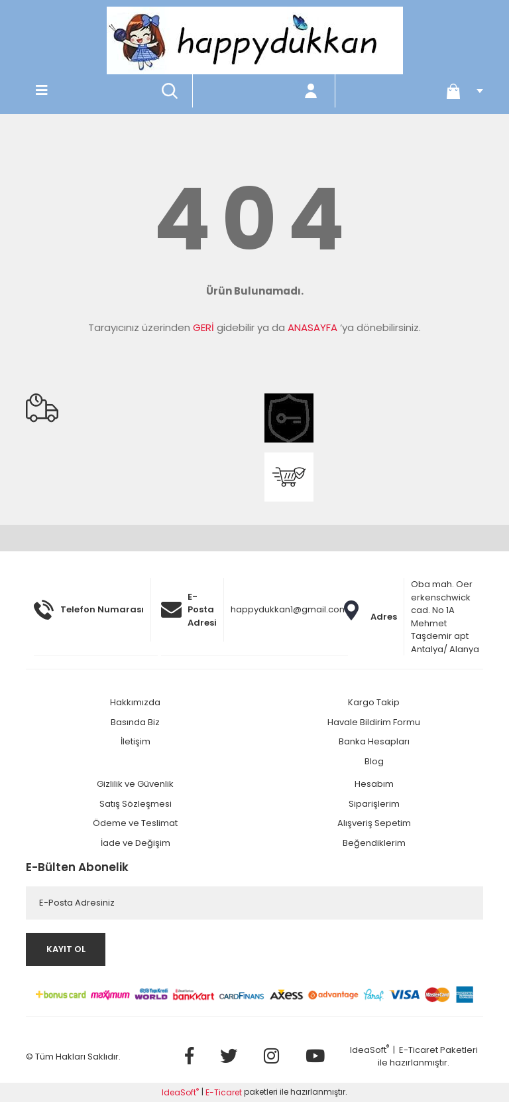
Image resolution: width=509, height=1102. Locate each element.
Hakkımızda (135, 702)
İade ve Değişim (135, 843)
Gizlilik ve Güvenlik (135, 784)
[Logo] (255, 40)
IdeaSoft (369, 1050)
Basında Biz (135, 722)
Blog (374, 761)
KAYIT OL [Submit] (65, 949)
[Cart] (460, 90)
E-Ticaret (418, 1050)
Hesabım (374, 784)
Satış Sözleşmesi (135, 803)
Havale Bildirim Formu (373, 722)
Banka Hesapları (374, 741)
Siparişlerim (374, 803)
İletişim (135, 741)
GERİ (203, 327)
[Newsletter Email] (254, 903)
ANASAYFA (312, 327)
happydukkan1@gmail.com (289, 609)
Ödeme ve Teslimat (135, 823)
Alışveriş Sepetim (374, 823)
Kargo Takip (374, 702)
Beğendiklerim (374, 843)
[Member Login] (311, 90)
